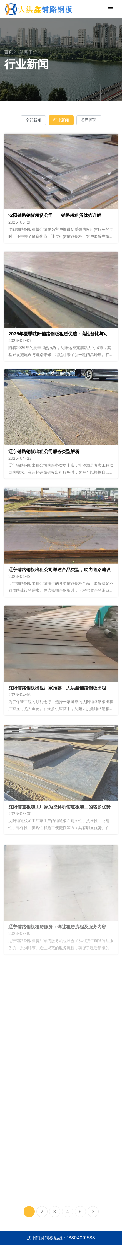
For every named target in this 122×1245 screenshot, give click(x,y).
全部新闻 (33, 120)
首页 (10, 52)
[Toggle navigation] (109, 9)
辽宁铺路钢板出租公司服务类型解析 (43, 454)
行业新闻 (61, 120)
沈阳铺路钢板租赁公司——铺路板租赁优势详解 (54, 215)
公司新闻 (89, 120)
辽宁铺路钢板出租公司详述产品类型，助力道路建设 (59, 573)
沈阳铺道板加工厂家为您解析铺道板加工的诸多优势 (59, 813)
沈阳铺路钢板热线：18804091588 (61, 1238)
